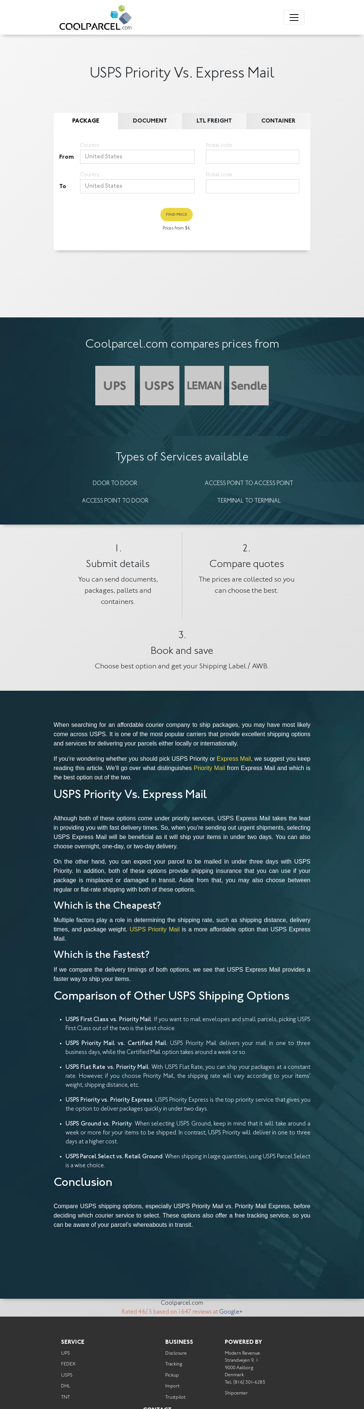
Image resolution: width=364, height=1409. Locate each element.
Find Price (176, 215)
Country (89, 145)
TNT (65, 1397)
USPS (67, 1375)
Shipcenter (236, 1393)
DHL (65, 1386)
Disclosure (176, 1353)
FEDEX (68, 1364)
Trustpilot (175, 1397)
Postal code (219, 145)
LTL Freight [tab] (214, 121)
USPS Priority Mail (155, 929)
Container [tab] (278, 121)
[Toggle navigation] (294, 17)
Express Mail (234, 759)
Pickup (172, 1375)
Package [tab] (85, 121)
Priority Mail (209, 768)
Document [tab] (150, 121)
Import (172, 1386)
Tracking (173, 1364)
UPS (65, 1353)
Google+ (231, 1312)
